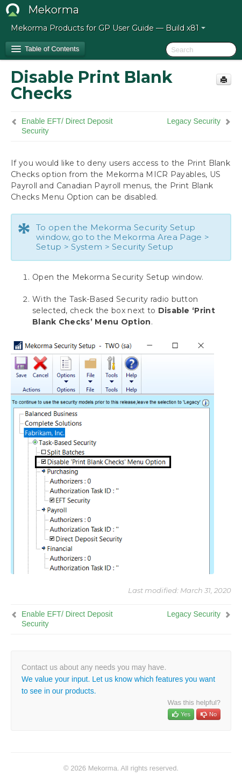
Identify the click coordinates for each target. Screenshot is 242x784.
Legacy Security (193, 121)
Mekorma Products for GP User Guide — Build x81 (108, 28)
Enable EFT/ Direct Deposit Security (67, 126)
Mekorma (53, 9)
